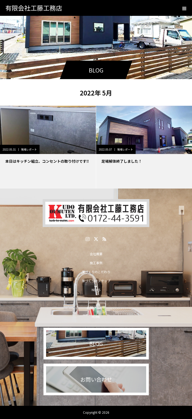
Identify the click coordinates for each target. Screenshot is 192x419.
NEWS (96, 289)
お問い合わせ (96, 307)
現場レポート (29, 149)
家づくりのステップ (96, 280)
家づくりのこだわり (96, 271)
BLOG (96, 298)
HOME (96, 316)
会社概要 (96, 254)
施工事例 (96, 263)
